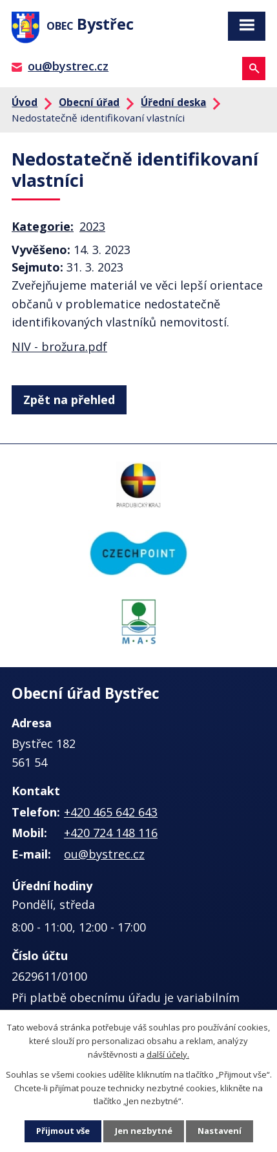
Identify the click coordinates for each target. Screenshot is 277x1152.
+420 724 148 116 (111, 832)
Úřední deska (173, 102)
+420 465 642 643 (111, 812)
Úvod (24, 102)
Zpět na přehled (69, 399)
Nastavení (219, 1130)
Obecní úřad (89, 102)
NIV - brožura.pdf (59, 346)
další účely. (168, 1054)
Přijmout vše (63, 1130)
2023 (92, 226)
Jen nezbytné (143, 1130)
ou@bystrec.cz (68, 66)
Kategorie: (43, 226)
